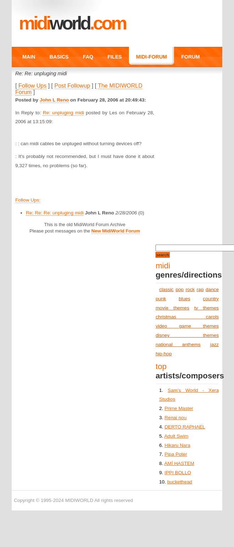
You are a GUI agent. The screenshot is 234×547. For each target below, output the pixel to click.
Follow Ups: (27, 200)
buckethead (179, 482)
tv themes (206, 308)
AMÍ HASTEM (179, 463)
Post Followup (72, 86)
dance (212, 289)
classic (166, 289)
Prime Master (178, 408)
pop (179, 289)
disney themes (187, 335)
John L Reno (54, 100)
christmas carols (187, 316)
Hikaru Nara (177, 445)
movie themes (172, 308)
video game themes (187, 326)
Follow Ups (32, 86)
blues (184, 298)
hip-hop (164, 353)
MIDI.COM (72, 23)
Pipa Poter (175, 454)
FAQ (88, 57)
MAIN (28, 57)
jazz (214, 344)
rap (200, 289)
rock (190, 289)
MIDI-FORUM (151, 57)
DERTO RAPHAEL (184, 427)
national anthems (178, 344)
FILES (115, 57)
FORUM (190, 57)
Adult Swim (176, 436)
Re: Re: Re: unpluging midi (54, 212)
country (211, 298)
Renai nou (175, 417)
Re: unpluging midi (63, 112)
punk (161, 298)
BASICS (59, 57)
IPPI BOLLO (177, 472)
